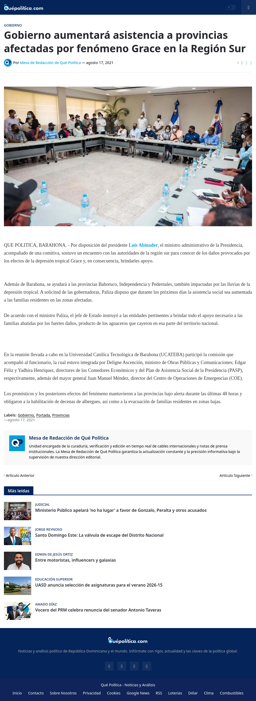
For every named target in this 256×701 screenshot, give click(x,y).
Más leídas (18, 491)
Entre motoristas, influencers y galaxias (75, 560)
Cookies (113, 693)
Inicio (17, 693)
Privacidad (92, 693)
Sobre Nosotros (63, 693)
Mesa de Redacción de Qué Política (69, 438)
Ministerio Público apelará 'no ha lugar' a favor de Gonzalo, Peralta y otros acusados (121, 510)
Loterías (175, 693)
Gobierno (26, 415)
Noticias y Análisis (139, 684)
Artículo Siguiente (235, 475)
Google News (138, 693)
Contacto (36, 693)
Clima (209, 693)
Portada (43, 415)
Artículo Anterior (20, 475)
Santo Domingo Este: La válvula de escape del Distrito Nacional (99, 535)
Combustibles (231, 693)
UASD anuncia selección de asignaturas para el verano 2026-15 (99, 585)
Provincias (61, 415)
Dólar (193, 693)
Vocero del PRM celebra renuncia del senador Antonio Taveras (98, 610)
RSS (159, 693)
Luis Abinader (143, 245)
